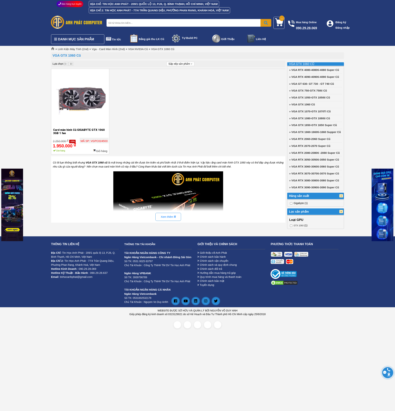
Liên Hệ (261, 39)
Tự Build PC (190, 37)
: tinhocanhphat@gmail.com (71, 276)
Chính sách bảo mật (211, 280)
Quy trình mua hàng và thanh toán (219, 276)
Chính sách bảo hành (212, 256)
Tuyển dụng (206, 284)
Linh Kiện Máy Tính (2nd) (73, 49)
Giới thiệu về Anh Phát (212, 252)
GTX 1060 (299, 225)
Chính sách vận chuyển (213, 260)
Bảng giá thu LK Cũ (151, 39)
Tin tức (116, 39)
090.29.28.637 (99, 272)
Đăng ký (341, 22)
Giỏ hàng (101, 151)
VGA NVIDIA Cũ (138, 49)
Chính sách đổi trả (210, 268)
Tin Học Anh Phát (72, 252)
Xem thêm (168, 216)
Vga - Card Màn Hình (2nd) (108, 49)
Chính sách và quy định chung (217, 264)
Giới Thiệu (227, 39)
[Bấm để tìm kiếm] (265, 23)
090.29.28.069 (87, 268)
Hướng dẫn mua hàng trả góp (217, 272)
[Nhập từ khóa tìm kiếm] (188, 23)
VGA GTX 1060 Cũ (162, 49)
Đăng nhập (343, 27)
